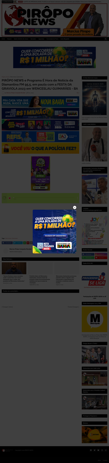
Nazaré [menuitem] (9, 39)
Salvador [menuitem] (33, 39)
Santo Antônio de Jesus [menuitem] (21, 39)
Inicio (99, 460)
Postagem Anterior (8, 307)
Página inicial (5, 76)
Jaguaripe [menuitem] (41, 39)
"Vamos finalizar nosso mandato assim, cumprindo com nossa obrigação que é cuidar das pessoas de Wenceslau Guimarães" (14, 278)
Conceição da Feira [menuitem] (52, 39)
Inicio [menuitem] (3, 39)
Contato (105, 460)
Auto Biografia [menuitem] (65, 39)
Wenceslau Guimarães (16, 76)
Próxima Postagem (73, 307)
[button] (104, 2)
